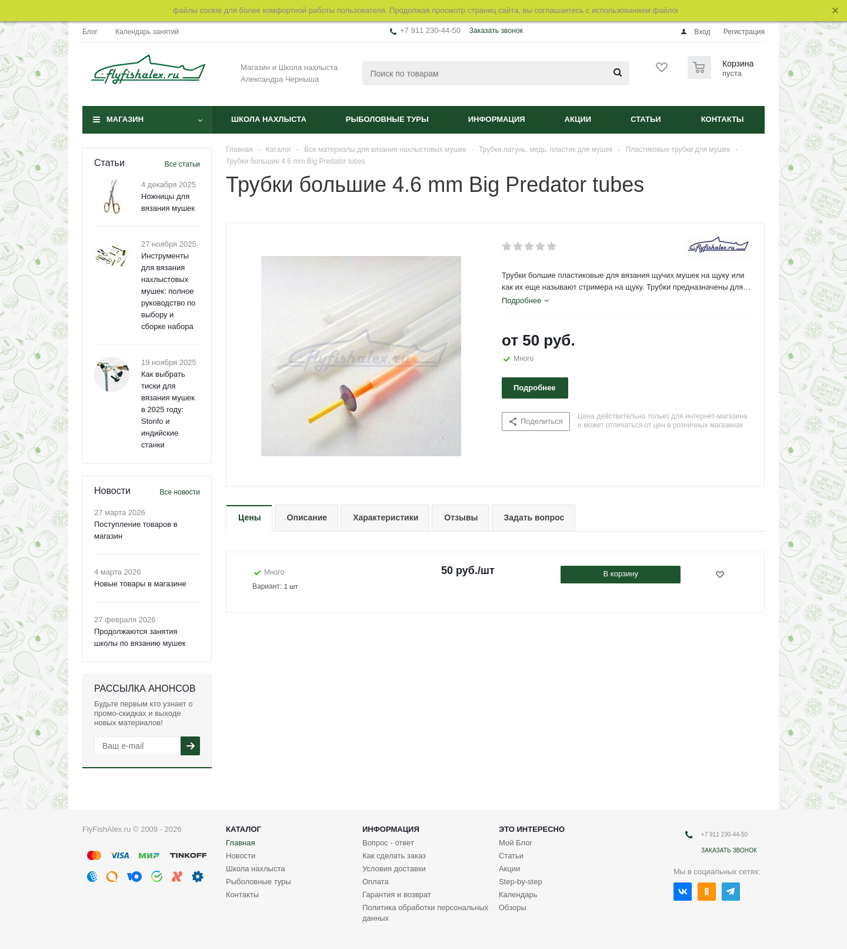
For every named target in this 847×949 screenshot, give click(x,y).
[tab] (525, 301)
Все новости (180, 492)
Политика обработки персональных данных (425, 913)
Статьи (646, 119)
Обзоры (512, 907)
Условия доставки (394, 868)
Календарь (518, 894)
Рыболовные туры (387, 119)
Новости (240, 855)
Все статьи (182, 164)
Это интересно (532, 829)
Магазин (125, 119)
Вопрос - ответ (388, 842)
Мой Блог (515, 842)
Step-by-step (520, 881)
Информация (496, 119)
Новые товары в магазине (140, 583)
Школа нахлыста (268, 119)
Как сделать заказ (394, 855)
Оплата (375, 881)
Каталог (243, 829)
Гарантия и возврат (396, 894)
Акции (578, 119)
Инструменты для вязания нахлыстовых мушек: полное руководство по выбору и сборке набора (168, 291)
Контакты (722, 119)
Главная (240, 842)
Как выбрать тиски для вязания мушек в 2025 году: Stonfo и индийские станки (168, 409)
